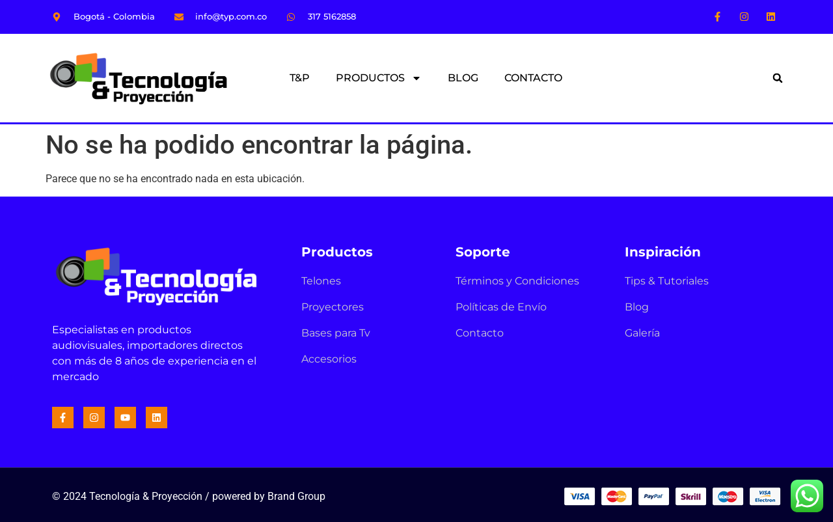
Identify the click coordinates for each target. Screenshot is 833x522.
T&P (300, 78)
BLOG (463, 78)
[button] (777, 78)
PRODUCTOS (379, 78)
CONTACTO (533, 78)
